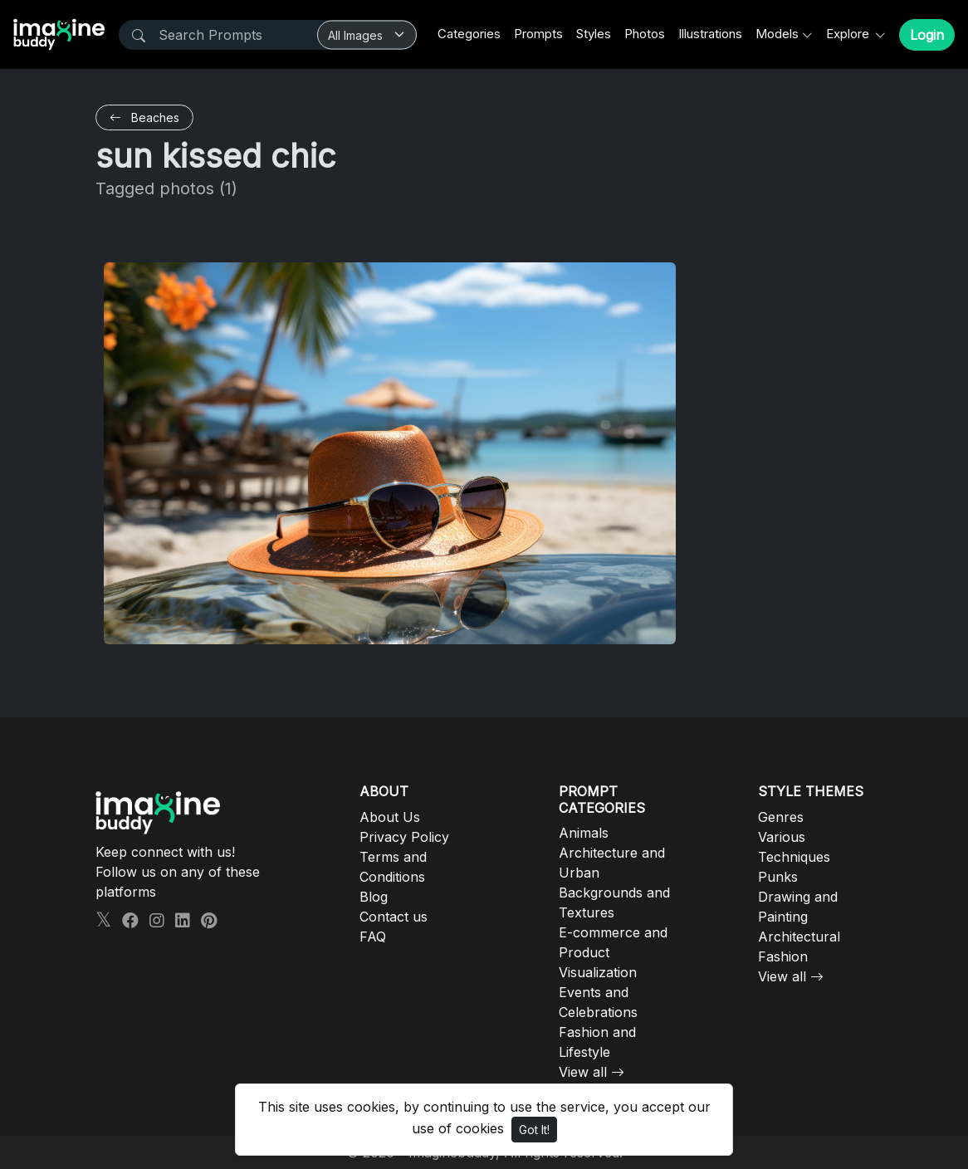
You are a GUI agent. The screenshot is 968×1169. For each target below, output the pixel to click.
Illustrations (710, 34)
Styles (593, 34)
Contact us (393, 916)
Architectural (799, 936)
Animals (584, 832)
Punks (778, 876)
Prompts (538, 34)
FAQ (372, 936)
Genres (781, 817)
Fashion (783, 956)
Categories (469, 34)
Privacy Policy (404, 837)
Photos (644, 34)
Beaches (144, 117)
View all (583, 1072)
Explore (849, 34)
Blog (373, 896)
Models (777, 34)
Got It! (534, 1130)
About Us (389, 817)
